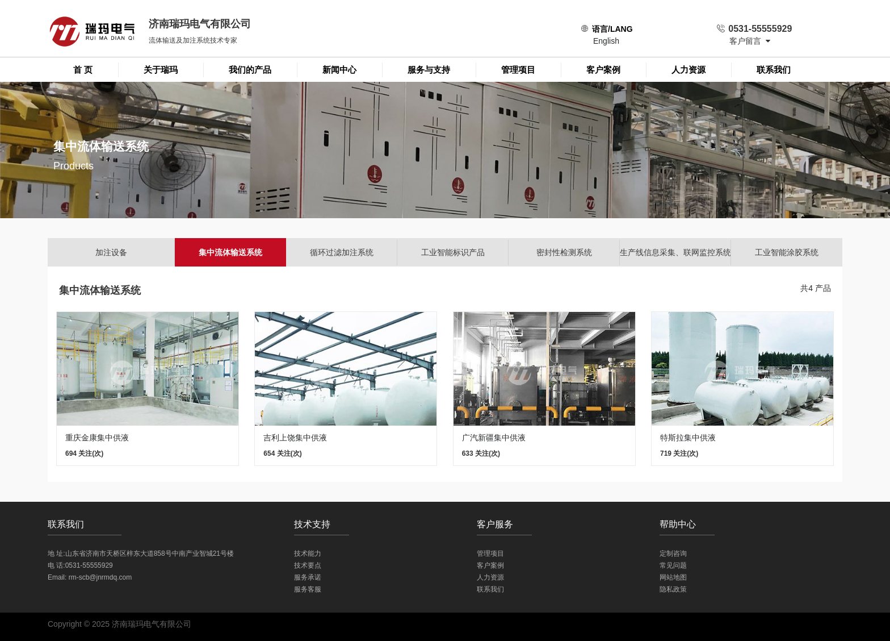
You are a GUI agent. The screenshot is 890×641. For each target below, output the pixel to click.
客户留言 (749, 40)
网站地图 (673, 577)
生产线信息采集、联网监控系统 (675, 252)
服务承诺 (307, 577)
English (606, 40)
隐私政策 (673, 589)
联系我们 (774, 69)
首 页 (83, 69)
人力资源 (688, 69)
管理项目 (518, 69)
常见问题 (673, 565)
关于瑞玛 (161, 69)
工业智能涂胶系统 (786, 252)
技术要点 (307, 565)
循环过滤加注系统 (341, 252)
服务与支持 (429, 69)
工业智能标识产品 (453, 252)
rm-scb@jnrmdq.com (100, 577)
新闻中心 (339, 69)
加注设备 (111, 252)
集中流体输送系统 (230, 252)
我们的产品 (250, 69)
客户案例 (603, 69)
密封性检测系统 (564, 252)
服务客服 (307, 589)
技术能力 (307, 553)
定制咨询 (673, 553)
